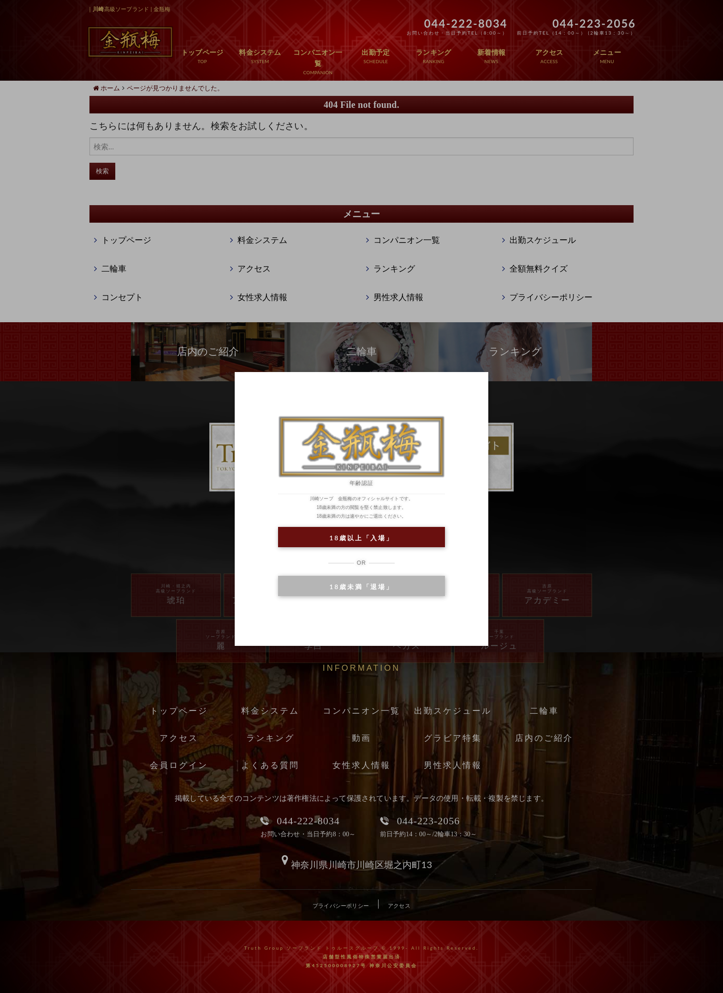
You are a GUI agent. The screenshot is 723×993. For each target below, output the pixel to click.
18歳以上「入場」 (361, 538)
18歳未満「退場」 (361, 587)
